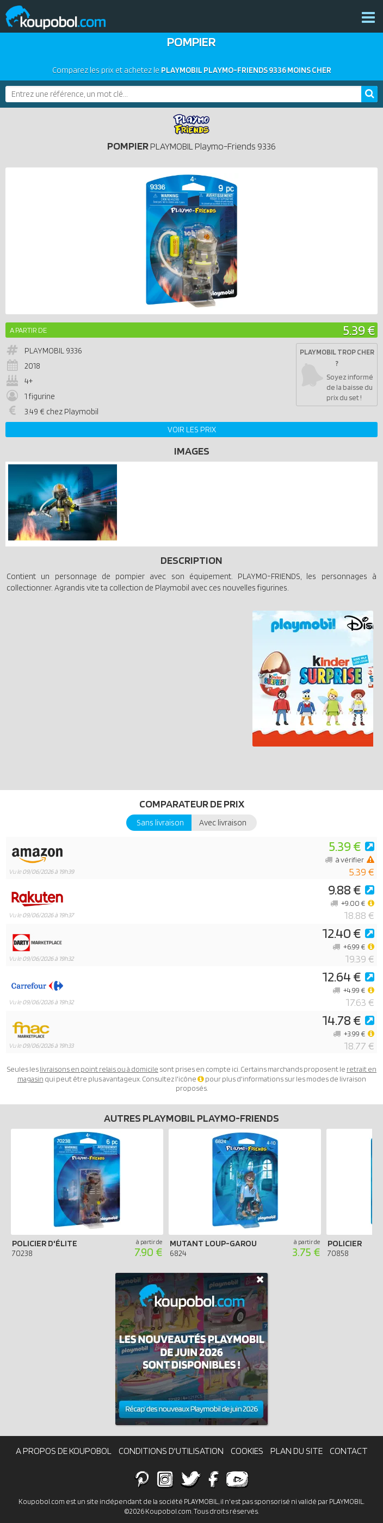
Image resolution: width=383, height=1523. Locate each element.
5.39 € (359, 329)
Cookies (247, 1450)
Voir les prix (192, 429)
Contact (349, 1450)
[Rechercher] (369, 94)
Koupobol (62, 17)
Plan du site (296, 1450)
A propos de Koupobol (64, 1450)
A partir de (28, 330)
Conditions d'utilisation (171, 1450)
